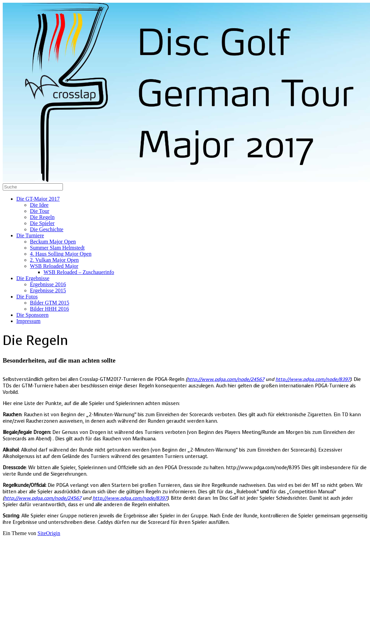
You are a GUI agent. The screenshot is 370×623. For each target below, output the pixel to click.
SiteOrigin (48, 533)
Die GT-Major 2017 (38, 199)
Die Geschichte (46, 229)
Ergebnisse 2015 (48, 290)
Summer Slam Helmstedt (57, 248)
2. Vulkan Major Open (54, 260)
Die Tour (39, 211)
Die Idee (39, 205)
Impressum (28, 321)
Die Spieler (42, 223)
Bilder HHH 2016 (49, 309)
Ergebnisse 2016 (48, 284)
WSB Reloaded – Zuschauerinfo (79, 272)
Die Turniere (30, 235)
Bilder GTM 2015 (49, 303)
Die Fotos (27, 296)
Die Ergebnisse (32, 278)
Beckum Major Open (53, 241)
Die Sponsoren (32, 315)
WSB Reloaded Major (54, 266)
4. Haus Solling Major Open (60, 254)
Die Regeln (42, 217)
